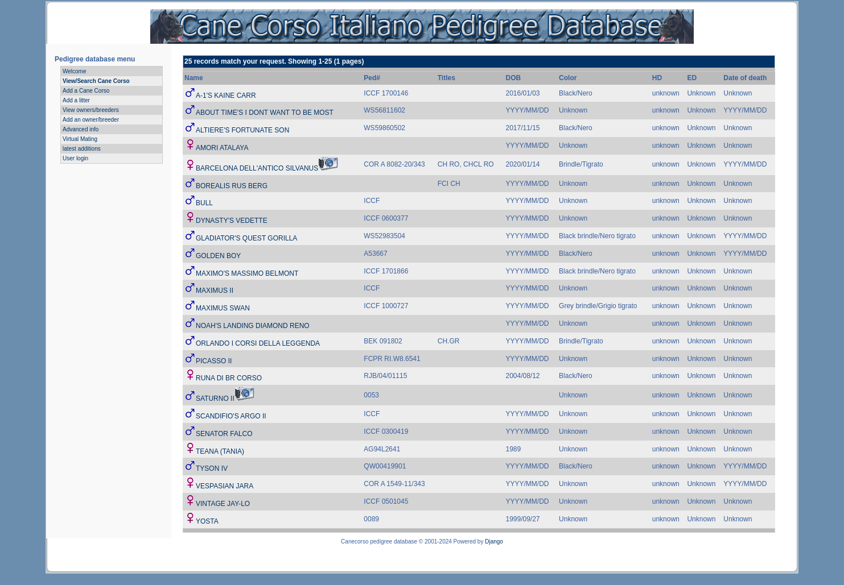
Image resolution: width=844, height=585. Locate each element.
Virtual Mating (80, 139)
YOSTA (207, 521)
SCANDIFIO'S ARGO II (231, 416)
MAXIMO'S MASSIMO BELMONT (247, 273)
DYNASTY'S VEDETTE (231, 221)
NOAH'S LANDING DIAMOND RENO (253, 326)
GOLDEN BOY (218, 256)
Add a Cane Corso (86, 91)
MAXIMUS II (214, 290)
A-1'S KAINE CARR (226, 95)
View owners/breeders (91, 110)
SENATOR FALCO (224, 434)
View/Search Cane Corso (96, 81)
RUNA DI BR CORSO (229, 378)
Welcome (75, 71)
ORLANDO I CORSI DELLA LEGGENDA (258, 343)
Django (494, 541)
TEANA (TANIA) (220, 451)
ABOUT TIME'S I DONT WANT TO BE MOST (265, 113)
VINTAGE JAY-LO (223, 504)
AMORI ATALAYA (222, 148)
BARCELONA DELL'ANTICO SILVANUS (257, 168)
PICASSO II (214, 361)
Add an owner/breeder (91, 120)
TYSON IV (212, 468)
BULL (204, 203)
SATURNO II (215, 399)
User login (75, 158)
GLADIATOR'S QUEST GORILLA (246, 238)
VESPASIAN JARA (224, 486)
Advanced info (80, 129)
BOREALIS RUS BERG (231, 186)
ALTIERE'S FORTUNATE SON (242, 130)
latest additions (82, 149)
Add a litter (76, 100)
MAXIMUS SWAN (223, 308)
